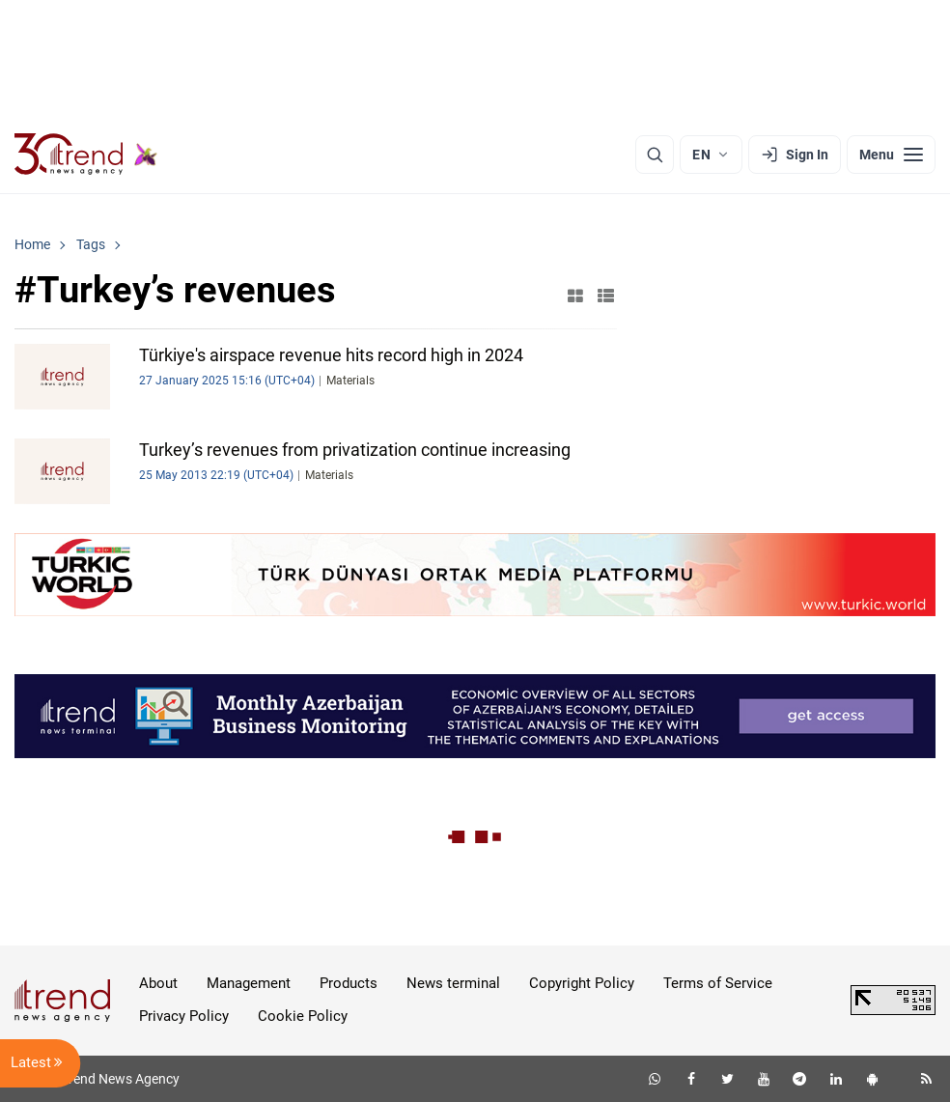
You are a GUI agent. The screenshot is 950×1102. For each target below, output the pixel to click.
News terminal (453, 983)
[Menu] (891, 154)
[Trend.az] (85, 154)
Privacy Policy (184, 1016)
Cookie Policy (303, 1016)
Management (249, 983)
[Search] (654, 154)
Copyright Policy (581, 983)
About (158, 983)
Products (348, 983)
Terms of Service (717, 983)
